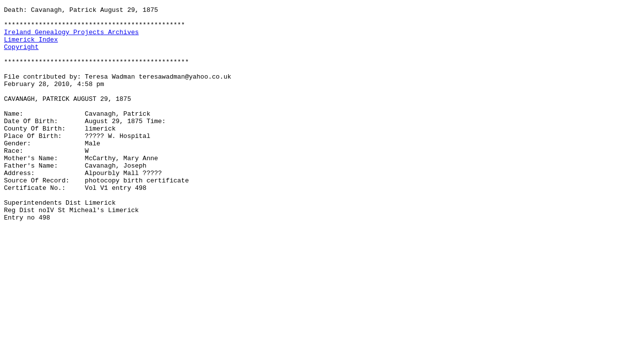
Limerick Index (31, 46)
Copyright (21, 55)
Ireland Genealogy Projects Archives (71, 37)
